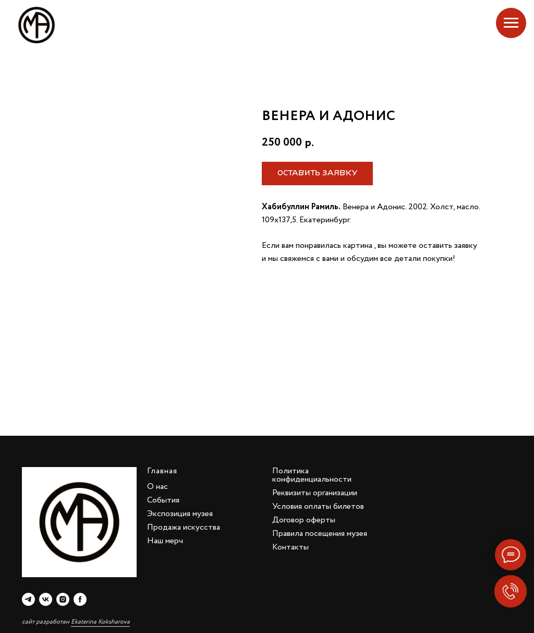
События (163, 500)
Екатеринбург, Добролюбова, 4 (457, 25)
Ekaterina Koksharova (100, 621)
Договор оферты (303, 520)
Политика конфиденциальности (311, 475)
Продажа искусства (183, 527)
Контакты (290, 547)
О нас (157, 487)
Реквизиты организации (314, 493)
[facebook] (80, 599)
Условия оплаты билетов (318, 506)
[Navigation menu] (511, 23)
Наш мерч (165, 541)
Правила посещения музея (319, 534)
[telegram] (28, 599)
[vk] (45, 599)
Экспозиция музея (180, 514)
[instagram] (62, 599)
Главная (162, 471)
